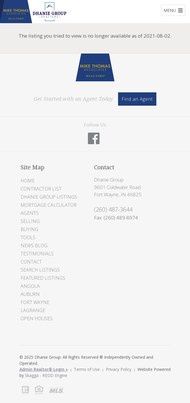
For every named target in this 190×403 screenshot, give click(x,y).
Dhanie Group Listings (49, 197)
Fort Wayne (35, 302)
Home (28, 180)
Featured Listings (43, 278)
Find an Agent (137, 99)
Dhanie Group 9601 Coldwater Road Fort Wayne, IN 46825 (118, 186)
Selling (30, 221)
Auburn (30, 294)
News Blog (34, 245)
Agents (30, 213)
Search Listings (40, 270)
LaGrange (33, 310)
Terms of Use (87, 369)
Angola (30, 286)
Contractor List (41, 189)
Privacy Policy (118, 369)
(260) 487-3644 (113, 209)
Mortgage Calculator (49, 205)
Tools (28, 237)
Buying (29, 229)
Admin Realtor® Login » (43, 369)
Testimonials (37, 253)
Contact (31, 262)
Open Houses (37, 318)
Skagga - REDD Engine (46, 375)
